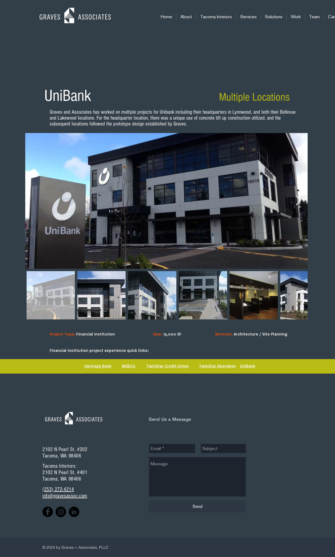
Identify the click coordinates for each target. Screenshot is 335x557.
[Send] (197, 506)
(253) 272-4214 (58, 489)
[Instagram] (61, 512)
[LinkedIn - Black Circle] (74, 512)
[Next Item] (298, 200)
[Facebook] (47, 512)
